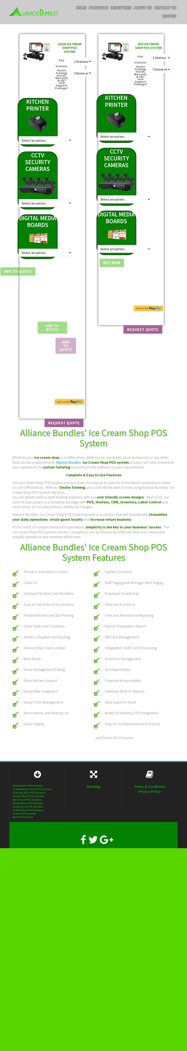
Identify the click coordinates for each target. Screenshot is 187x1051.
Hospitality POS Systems (28, 807)
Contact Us (165, 7)
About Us (143, 7)
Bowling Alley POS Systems (29, 792)
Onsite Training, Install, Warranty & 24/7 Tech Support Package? (61, 79)
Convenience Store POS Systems (32, 789)
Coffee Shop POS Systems (28, 810)
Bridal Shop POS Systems (28, 803)
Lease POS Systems (24, 813)
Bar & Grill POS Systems (27, 799)
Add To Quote (65, 346)
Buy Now (109, 262)
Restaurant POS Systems (28, 785)
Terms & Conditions (149, 786)
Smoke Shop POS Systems (28, 796)
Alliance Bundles (68, 462)
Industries (121, 7)
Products (98, 7)
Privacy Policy (150, 791)
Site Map (93, 786)
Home (81, 7)
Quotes (169, 16)
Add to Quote (18, 271)
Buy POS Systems (23, 817)
